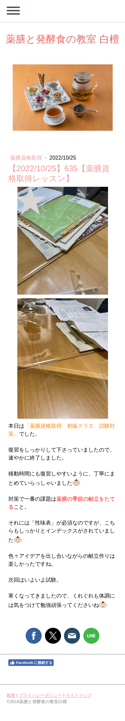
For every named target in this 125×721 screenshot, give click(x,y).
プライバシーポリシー (40, 695)
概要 (11, 695)
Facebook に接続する (31, 662)
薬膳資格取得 (26, 158)
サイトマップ (79, 695)
